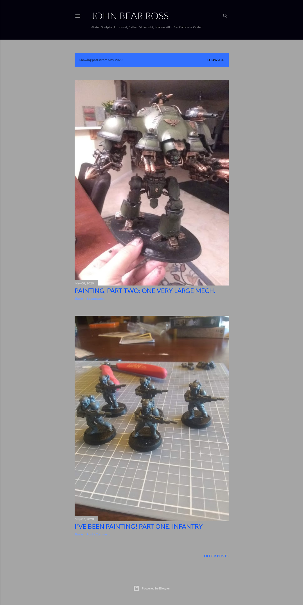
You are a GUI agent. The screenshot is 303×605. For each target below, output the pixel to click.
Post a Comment (98, 534)
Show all (216, 60)
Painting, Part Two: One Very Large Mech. (145, 290)
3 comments (95, 298)
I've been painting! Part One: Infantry (139, 526)
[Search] (225, 15)
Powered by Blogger (151, 588)
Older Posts (216, 556)
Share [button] (79, 298)
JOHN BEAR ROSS (130, 15)
